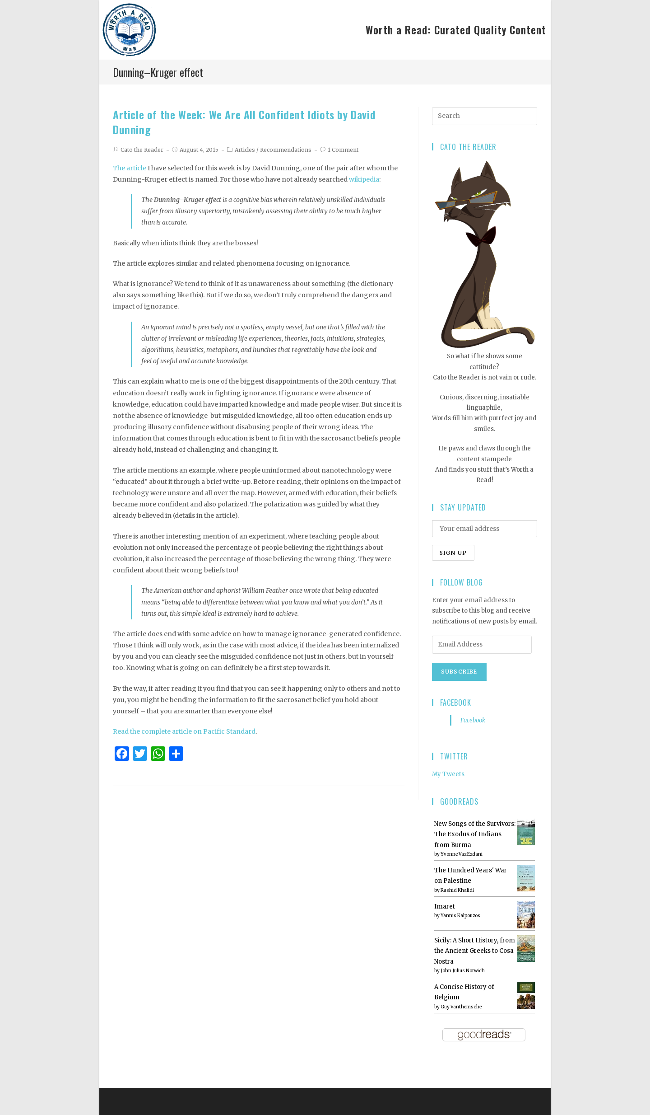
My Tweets (448, 774)
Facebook (455, 702)
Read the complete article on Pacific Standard (184, 731)
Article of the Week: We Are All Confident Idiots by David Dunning (244, 122)
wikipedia (364, 179)
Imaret (444, 906)
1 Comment (343, 149)
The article (129, 168)
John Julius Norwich (463, 971)
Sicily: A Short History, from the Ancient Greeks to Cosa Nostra (474, 951)
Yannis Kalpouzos (460, 915)
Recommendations (285, 149)
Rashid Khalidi (457, 890)
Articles (245, 149)
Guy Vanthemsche (461, 1007)
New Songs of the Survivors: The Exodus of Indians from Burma (474, 834)
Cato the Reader (142, 149)
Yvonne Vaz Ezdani (462, 854)
